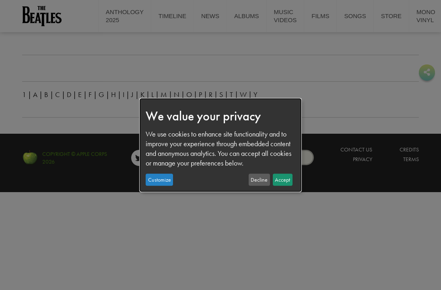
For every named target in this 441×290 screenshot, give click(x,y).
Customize (159, 179)
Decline (259, 179)
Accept (282, 179)
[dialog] (220, 145)
